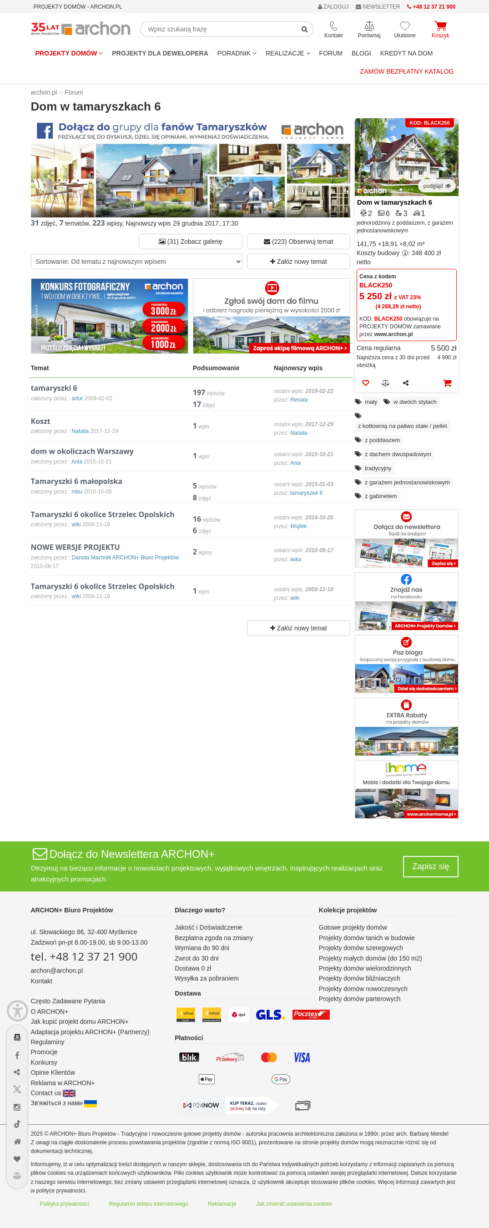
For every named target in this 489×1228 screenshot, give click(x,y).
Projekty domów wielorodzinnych (365, 968)
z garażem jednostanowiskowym (407, 482)
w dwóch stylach (415, 401)
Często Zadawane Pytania (68, 1001)
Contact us (53, 1093)
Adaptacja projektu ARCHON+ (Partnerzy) (90, 1032)
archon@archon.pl (57, 970)
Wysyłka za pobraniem (207, 978)
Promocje (44, 1052)
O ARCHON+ (50, 1011)
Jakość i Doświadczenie (208, 927)
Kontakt (41, 981)
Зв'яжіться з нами (64, 1103)
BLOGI (361, 53)
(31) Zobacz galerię (190, 241)
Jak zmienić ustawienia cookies (294, 1204)
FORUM (331, 53)
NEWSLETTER (378, 7)
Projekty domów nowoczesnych (363, 988)
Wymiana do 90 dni (202, 947)
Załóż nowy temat (298, 261)
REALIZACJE (288, 53)
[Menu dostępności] (17, 1011)
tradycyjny (378, 468)
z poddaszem (382, 440)
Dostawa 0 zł (193, 968)
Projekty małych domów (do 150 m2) (370, 958)
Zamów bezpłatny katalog (407, 71)
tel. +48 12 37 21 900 (84, 956)
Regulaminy (48, 1042)
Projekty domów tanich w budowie (367, 937)
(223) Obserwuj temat (298, 241)
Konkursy (44, 1062)
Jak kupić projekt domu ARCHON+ (80, 1021)
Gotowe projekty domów (353, 927)
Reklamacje (222, 1204)
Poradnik (237, 53)
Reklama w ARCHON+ (63, 1083)
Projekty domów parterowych (360, 998)
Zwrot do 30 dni (197, 958)
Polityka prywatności (65, 1204)
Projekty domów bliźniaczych (359, 978)
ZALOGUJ (333, 7)
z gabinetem (381, 496)
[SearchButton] (304, 29)
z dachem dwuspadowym (398, 454)
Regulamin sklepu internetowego (148, 1204)
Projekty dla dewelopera (160, 53)
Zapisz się (430, 866)
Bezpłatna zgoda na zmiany (214, 937)
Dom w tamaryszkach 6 (394, 202)
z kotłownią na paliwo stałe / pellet (402, 426)
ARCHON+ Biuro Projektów (72, 910)
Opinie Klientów (53, 1072)
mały (371, 401)
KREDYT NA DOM (406, 53)
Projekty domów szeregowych (361, 947)
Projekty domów (69, 53)
